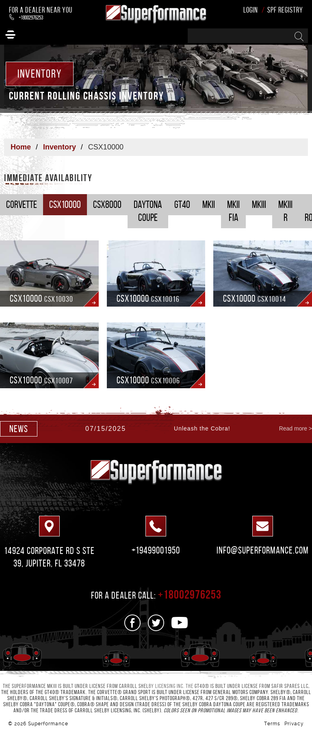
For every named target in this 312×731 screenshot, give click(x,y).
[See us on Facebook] (132, 622)
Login (250, 10)
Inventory (59, 147)
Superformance (48, 724)
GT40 (182, 204)
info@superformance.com (263, 550)
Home (21, 147)
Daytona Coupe (148, 211)
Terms (272, 724)
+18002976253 (26, 17)
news (18, 429)
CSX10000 (65, 204)
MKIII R (285, 211)
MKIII (259, 204)
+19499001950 (156, 550)
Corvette (21, 204)
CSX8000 (107, 204)
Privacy (294, 724)
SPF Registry (285, 10)
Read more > (295, 428)
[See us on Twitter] (156, 622)
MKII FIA (233, 211)
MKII (208, 204)
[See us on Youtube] (179, 622)
